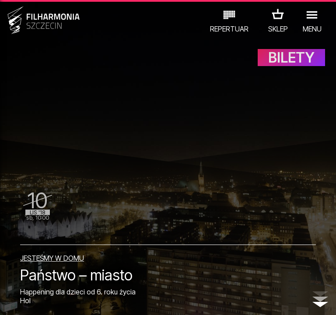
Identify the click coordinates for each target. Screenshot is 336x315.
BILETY (291, 64)
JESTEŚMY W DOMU (52, 252)
